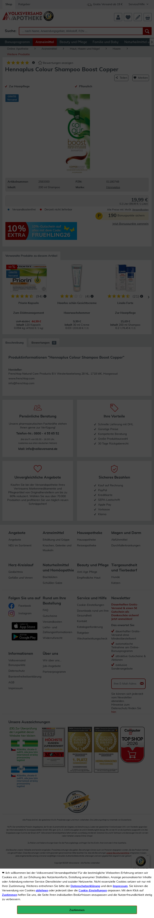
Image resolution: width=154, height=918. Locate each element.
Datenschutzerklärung (85, 886)
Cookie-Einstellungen (93, 890)
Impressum (120, 886)
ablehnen (42, 890)
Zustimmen (9, 895)
